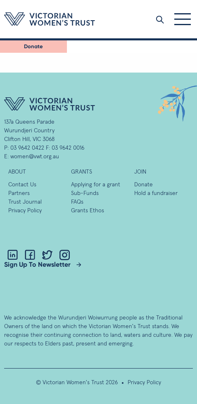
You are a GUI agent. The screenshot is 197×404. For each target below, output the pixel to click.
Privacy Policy (25, 211)
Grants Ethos (87, 211)
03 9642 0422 (27, 148)
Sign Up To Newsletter (37, 264)
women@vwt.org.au (34, 157)
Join (140, 172)
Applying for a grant (95, 185)
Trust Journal (25, 202)
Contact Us (22, 185)
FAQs (77, 202)
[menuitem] (33, 46)
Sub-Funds (85, 193)
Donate (33, 46)
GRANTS (81, 172)
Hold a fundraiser (156, 193)
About (17, 172)
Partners (19, 193)
